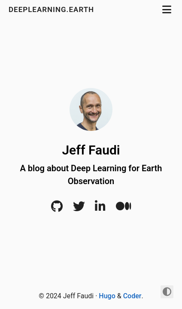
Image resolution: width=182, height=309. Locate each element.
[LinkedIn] (100, 208)
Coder (132, 296)
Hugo (107, 296)
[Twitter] (79, 208)
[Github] (57, 208)
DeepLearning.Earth (55, 9)
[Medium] (123, 208)
